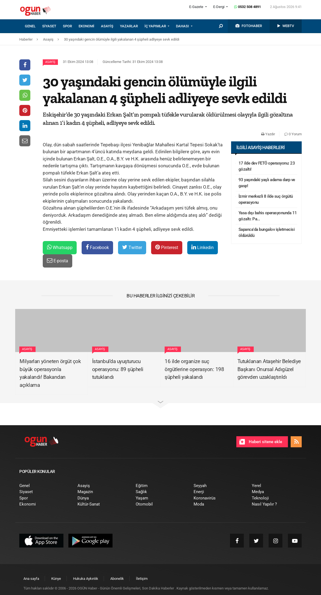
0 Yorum (293, 134)
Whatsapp (60, 247)
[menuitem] (33, 26)
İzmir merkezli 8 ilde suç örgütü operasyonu (266, 199)
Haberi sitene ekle (260, 442)
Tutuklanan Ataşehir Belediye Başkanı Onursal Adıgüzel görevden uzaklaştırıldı (269, 369)
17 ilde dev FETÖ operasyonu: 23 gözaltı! (267, 166)
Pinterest (166, 247)
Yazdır (268, 134)
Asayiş (50, 62)
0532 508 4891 (247, 7)
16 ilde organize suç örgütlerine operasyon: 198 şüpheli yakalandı (194, 369)
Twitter (132, 247)
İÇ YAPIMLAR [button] (156, 26)
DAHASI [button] (183, 26)
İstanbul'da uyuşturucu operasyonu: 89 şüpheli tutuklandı (117, 369)
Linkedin (202, 247)
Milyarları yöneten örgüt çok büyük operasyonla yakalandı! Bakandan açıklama (50, 373)
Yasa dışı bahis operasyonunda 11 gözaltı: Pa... (268, 216)
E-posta (57, 260)
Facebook (97, 247)
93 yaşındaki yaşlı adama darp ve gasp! (267, 183)
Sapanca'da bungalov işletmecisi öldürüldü (267, 232)
